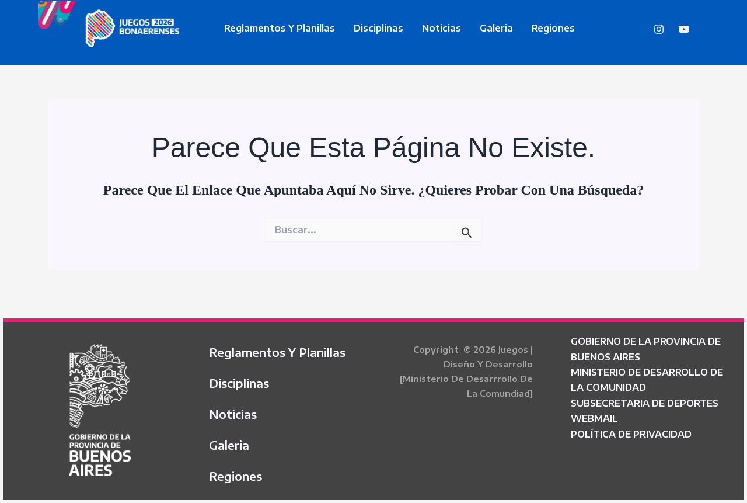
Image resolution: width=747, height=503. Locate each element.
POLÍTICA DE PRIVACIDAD (631, 434)
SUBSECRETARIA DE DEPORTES (644, 403)
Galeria (496, 28)
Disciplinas (378, 28)
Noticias (441, 28)
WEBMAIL (594, 418)
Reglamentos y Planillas (279, 28)
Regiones (553, 28)
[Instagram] (659, 29)
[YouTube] (684, 29)
